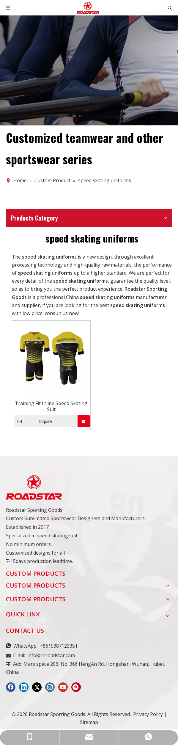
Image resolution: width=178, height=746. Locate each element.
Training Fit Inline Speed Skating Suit (51, 406)
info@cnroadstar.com (51, 655)
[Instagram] (50, 687)
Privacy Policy (148, 714)
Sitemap (89, 722)
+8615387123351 (59, 646)
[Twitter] (37, 687)
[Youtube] (63, 687)
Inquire (33, 421)
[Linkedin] (24, 687)
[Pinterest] (76, 687)
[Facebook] (10, 687)
